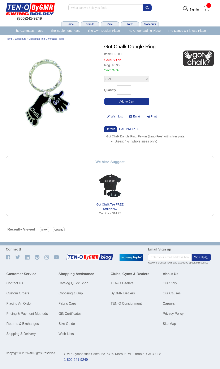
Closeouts (150, 24)
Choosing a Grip (71, 293)
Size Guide (67, 324)
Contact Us (15, 283)
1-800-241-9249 (76, 359)
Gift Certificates (70, 313)
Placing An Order (19, 303)
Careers (169, 303)
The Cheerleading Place (144, 30)
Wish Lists (66, 334)
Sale (110, 24)
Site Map (169, 324)
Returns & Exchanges (23, 324)
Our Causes (172, 293)
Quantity (110, 90)
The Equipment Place (65, 30)
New (130, 24)
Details (110, 129)
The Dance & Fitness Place (187, 30)
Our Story (170, 283)
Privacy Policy (173, 313)
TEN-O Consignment (126, 303)
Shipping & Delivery (21, 334)
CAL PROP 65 (129, 129)
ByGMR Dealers (123, 293)
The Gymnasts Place (28, 30)
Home (70, 24)
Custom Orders (18, 293)
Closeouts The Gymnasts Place (46, 38)
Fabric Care (67, 303)
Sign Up (201, 257)
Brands (90, 24)
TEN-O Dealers (122, 283)
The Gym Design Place (103, 30)
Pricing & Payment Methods (27, 313)
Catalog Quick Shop (73, 283)
